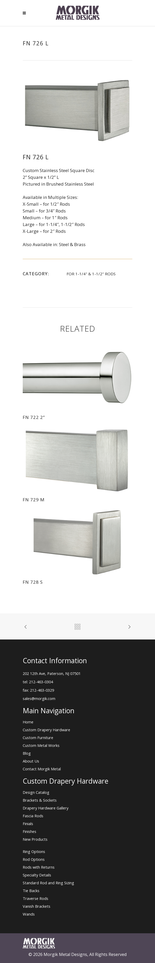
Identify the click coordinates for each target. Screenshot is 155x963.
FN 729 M (34, 500)
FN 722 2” (34, 417)
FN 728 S (33, 582)
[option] (77, 110)
